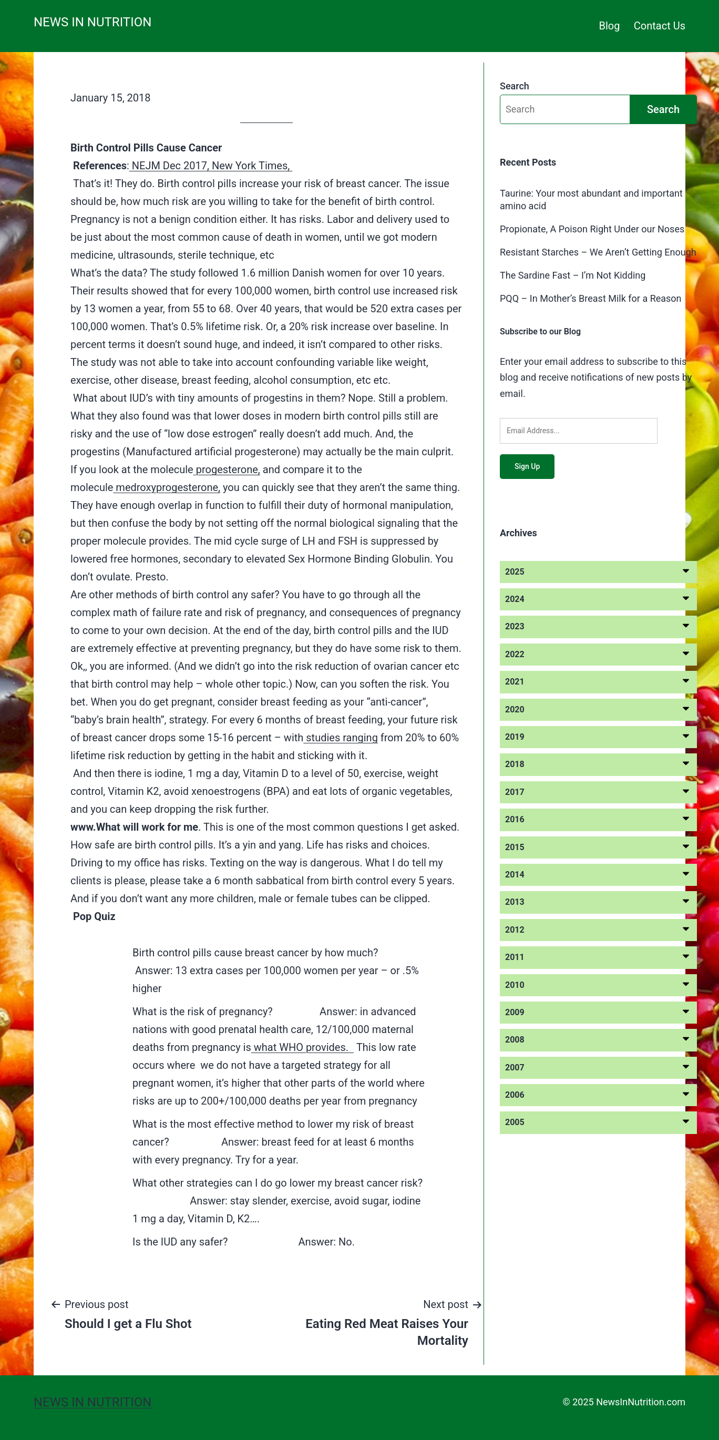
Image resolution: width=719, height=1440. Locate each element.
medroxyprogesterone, (166, 487)
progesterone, (226, 469)
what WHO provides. (302, 1047)
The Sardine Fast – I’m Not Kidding (572, 275)
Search (514, 85)
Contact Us (659, 25)
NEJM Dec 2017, (170, 165)
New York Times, (252, 165)
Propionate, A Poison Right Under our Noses (592, 228)
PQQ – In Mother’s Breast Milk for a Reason (591, 298)
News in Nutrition (92, 22)
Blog (609, 25)
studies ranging (340, 737)
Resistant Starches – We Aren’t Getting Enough (598, 252)
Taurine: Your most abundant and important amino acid (591, 199)
